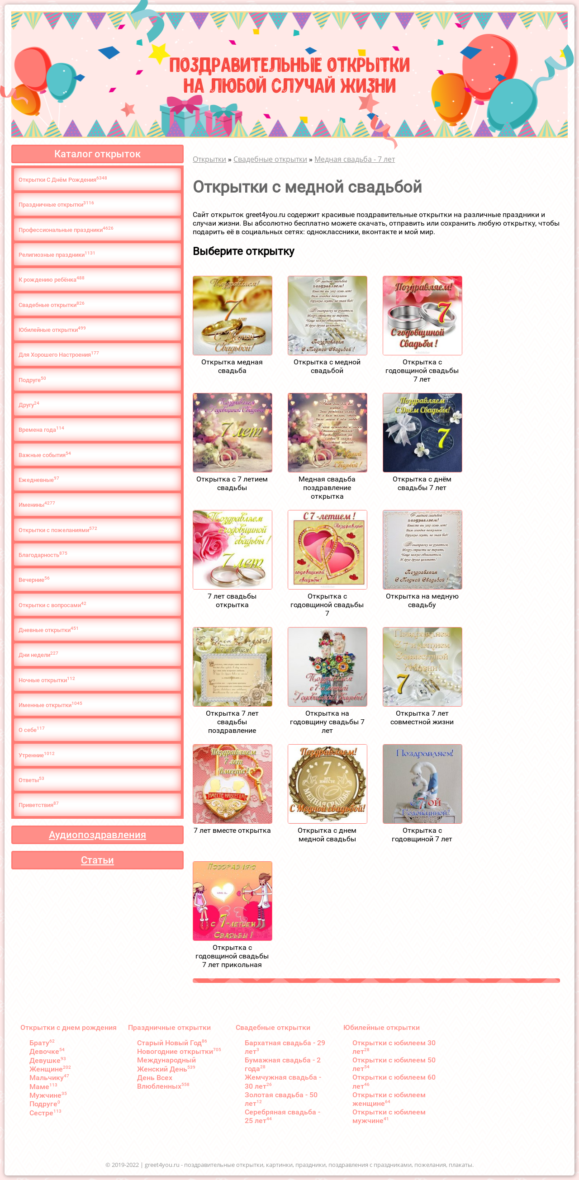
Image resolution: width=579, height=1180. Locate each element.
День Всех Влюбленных (163, 1081)
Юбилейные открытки (52, 329)
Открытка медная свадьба (232, 366)
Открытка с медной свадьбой (327, 366)
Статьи (97, 860)
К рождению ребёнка (52, 279)
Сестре (45, 1113)
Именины (37, 504)
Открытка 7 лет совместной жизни (422, 717)
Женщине (50, 1069)
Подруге (32, 379)
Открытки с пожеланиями (58, 529)
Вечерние (34, 579)
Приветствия (39, 804)
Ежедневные (39, 479)
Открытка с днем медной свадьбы (327, 834)
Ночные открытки (47, 680)
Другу (29, 404)
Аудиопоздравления (97, 834)
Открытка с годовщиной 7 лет (422, 834)
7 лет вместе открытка (232, 830)
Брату (42, 1042)
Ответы (31, 780)
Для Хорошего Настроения (59, 354)
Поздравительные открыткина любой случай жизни (290, 73)
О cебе (32, 729)
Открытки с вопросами (52, 605)
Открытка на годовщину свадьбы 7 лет (327, 722)
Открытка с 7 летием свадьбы (232, 483)
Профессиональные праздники (66, 229)
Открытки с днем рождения (68, 1027)
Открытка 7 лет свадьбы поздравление (232, 722)
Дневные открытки (49, 629)
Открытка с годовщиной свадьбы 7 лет (422, 370)
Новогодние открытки (179, 1051)
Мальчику (49, 1077)
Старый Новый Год (172, 1042)
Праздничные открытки (56, 204)
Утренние (37, 755)
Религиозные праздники (57, 254)
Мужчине (48, 1095)
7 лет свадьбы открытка (232, 600)
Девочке (47, 1051)
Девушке (47, 1060)
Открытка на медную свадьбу (422, 600)
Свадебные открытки (52, 304)
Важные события (45, 454)
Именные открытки (50, 704)
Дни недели (38, 654)
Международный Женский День (166, 1064)
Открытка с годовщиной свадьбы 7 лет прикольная (232, 956)
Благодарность (43, 554)
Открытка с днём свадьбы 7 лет (422, 483)
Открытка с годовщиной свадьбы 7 (327, 605)
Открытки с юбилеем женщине (389, 1099)
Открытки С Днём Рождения (63, 179)
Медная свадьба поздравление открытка (327, 487)
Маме (43, 1086)
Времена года (41, 429)
